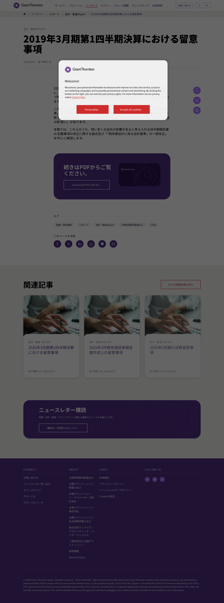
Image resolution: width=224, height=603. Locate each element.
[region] (113, 90)
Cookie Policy (78, 97)
